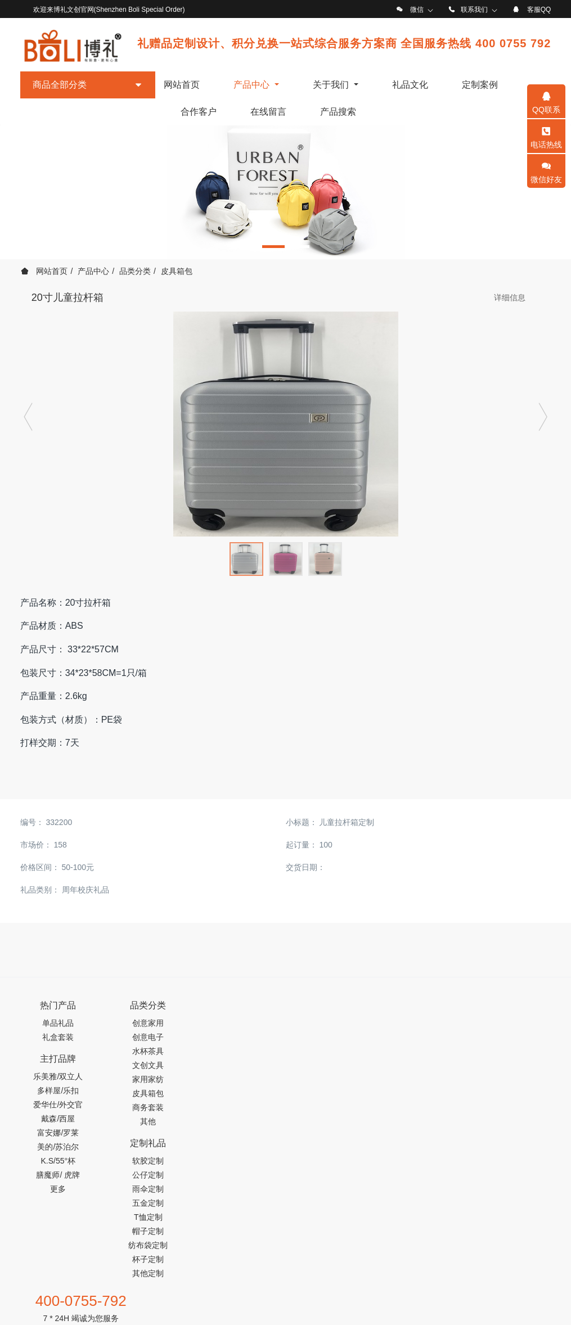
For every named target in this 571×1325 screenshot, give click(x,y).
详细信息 (509, 297)
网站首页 (182, 84)
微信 (417, 9)
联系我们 (474, 9)
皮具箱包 (176, 271)
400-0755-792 (444, 1011)
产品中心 (93, 271)
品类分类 (135, 271)
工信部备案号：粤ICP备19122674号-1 (285, 1298)
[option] (285, 192)
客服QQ (539, 9)
